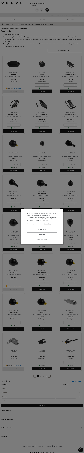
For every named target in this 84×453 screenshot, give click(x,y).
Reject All (42, 234)
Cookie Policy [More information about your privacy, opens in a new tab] (47, 224)
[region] (42, 226)
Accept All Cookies (42, 229)
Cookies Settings (42, 239)
